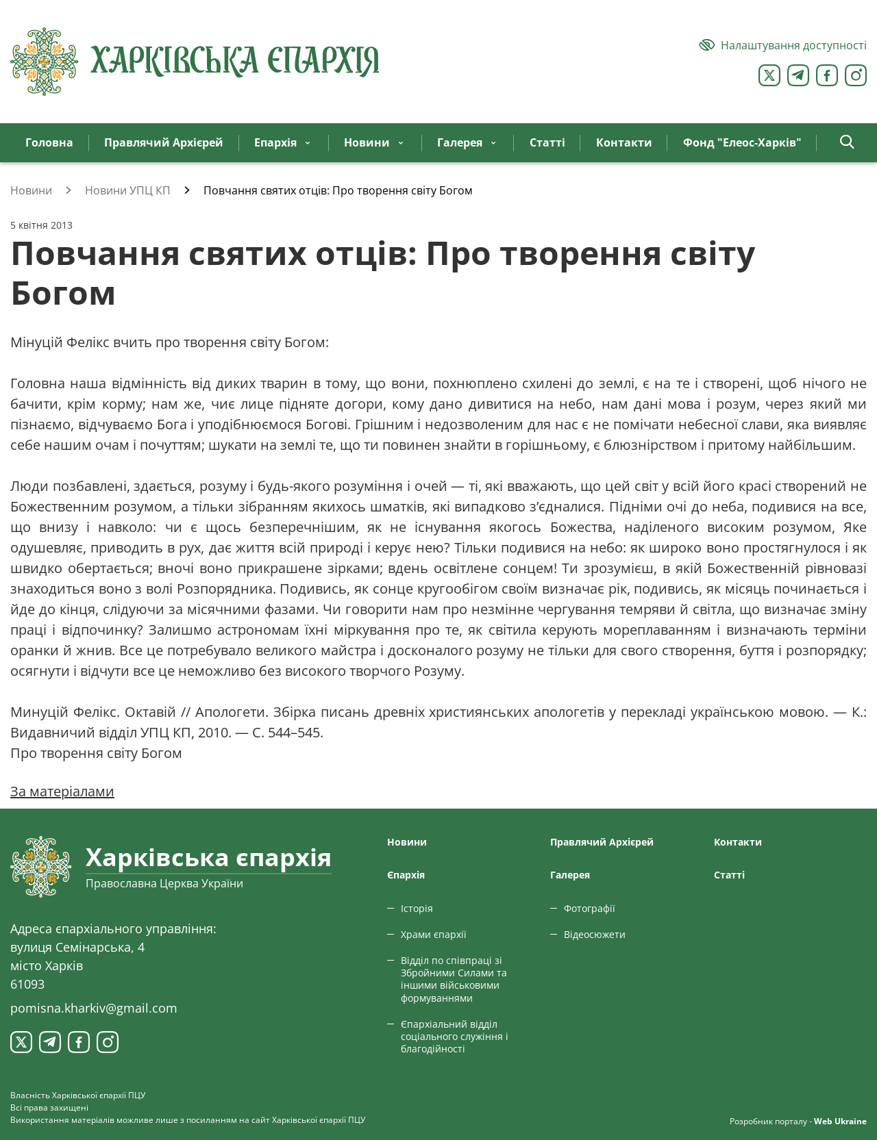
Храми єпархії (434, 934)
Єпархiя (406, 874)
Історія (417, 908)
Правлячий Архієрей (602, 841)
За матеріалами (62, 791)
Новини (407, 841)
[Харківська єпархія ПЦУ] (195, 61)
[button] (847, 142)
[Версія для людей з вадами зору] (783, 45)
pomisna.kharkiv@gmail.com (93, 1008)
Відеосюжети (595, 934)
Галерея (570, 874)
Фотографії (589, 908)
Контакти (738, 841)
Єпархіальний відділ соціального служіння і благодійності (454, 1036)
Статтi (729, 874)
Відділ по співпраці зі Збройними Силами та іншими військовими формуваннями (454, 979)
